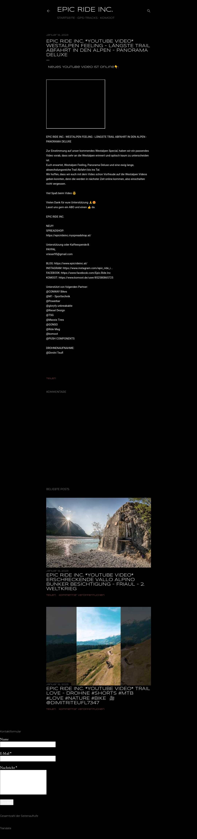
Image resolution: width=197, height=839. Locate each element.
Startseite (66, 18)
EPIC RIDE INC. (85, 10)
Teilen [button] (51, 378)
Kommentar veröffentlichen (81, 595)
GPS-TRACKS (87, 18)
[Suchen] (149, 10)
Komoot (107, 18)
